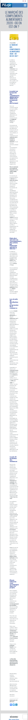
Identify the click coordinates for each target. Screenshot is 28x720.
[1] (12, 122)
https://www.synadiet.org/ (14, 681)
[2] (13, 265)
